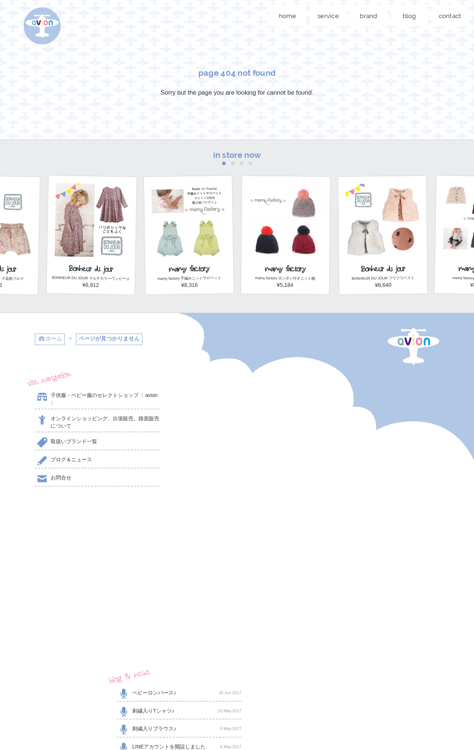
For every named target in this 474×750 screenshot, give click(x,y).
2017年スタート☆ (236, 469)
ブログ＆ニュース (63, 461)
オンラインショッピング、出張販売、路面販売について (97, 422)
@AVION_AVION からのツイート (71, 513)
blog (409, 16)
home (287, 16)
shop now (376, 602)
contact (450, 16)
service (328, 16)
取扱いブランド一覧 (66, 443)
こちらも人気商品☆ (236, 487)
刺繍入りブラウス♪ (236, 432)
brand (368, 16)
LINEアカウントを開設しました (236, 450)
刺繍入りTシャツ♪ (236, 415)
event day (198, 728)
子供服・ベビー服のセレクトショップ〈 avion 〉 (96, 398)
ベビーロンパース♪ (236, 396)
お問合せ (53, 479)
